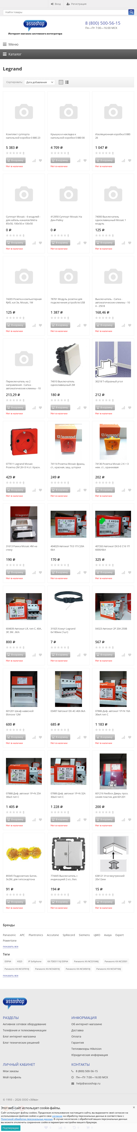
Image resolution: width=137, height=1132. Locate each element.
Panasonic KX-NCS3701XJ (17, 968)
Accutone (53, 935)
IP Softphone (34, 961)
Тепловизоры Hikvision (86, 1049)
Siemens (84, 935)
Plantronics (36, 935)
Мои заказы (11, 1071)
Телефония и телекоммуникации (24, 1030)
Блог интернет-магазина (19, 1036)
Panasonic (9, 935)
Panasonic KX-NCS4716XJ (108, 968)
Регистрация (76, 4)
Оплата (76, 1036)
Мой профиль (12, 1077)
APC (22, 935)
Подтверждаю (11, 1128)
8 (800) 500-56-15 (102, 23)
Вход (56, 4)
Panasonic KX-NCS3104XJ (86, 961)
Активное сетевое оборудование (24, 1024)
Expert (119, 935)
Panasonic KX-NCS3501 (116, 961)
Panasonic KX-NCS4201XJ (47, 968)
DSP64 (8, 961)
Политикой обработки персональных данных (27, 1119)
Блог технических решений (21, 1042)
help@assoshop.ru (88, 1083)
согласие (57, 1116)
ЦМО (97, 935)
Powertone (10, 940)
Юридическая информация (89, 1055)
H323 (19, 961)
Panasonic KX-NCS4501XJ (78, 968)
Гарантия (77, 1042)
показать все (10, 946)
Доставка (77, 1030)
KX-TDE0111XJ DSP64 (58, 961)
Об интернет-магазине (86, 1024)
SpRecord (69, 935)
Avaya (108, 935)
